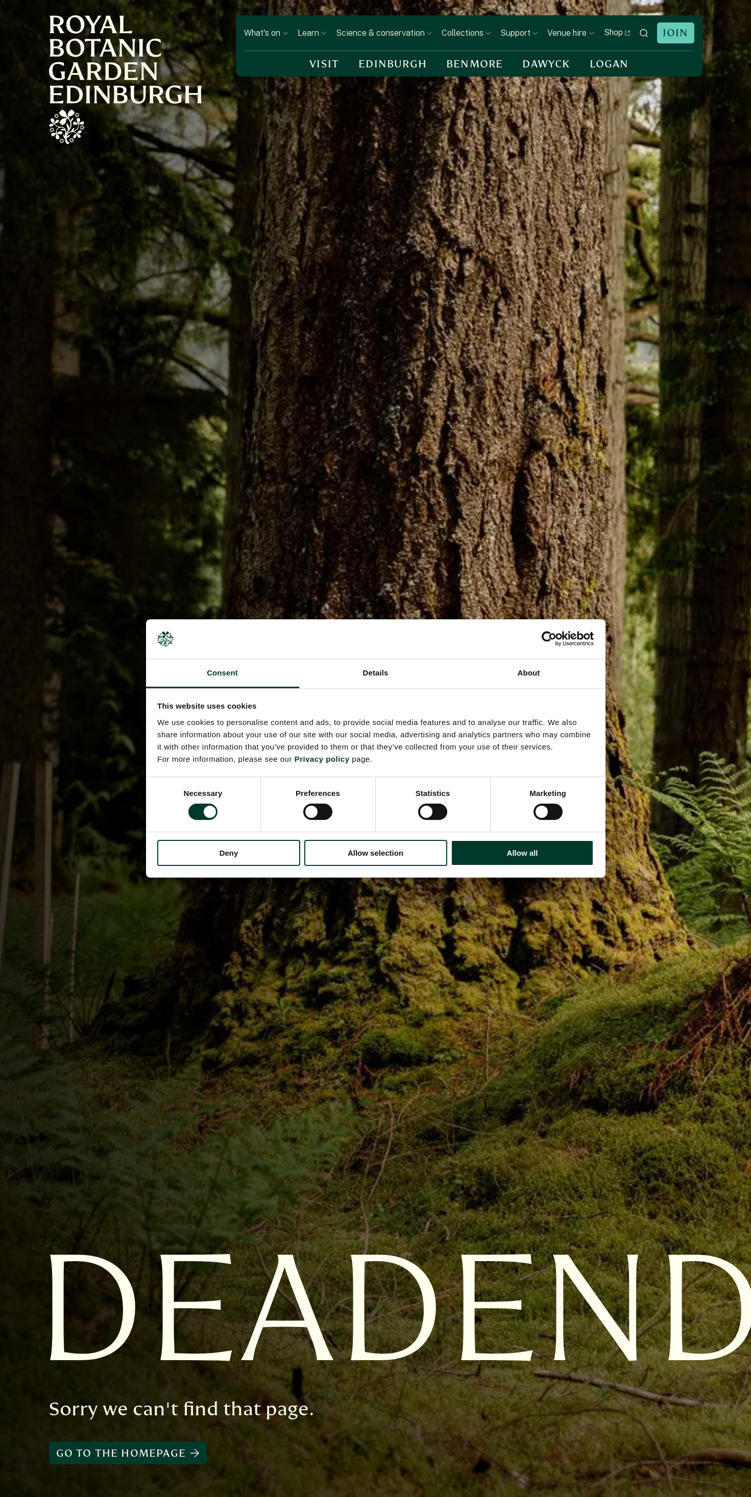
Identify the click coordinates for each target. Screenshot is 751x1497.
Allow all (522, 853)
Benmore (474, 64)
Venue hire (570, 33)
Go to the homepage (128, 1453)
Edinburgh (392, 64)
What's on (266, 33)
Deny (229, 853)
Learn (312, 33)
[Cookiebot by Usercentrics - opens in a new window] (549, 638)
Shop (617, 32)
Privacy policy (322, 759)
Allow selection (375, 853)
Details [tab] (376, 672)
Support (519, 33)
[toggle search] (644, 32)
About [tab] (529, 672)
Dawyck (546, 64)
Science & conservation (384, 33)
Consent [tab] (222, 672)
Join (676, 33)
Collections (466, 33)
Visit (324, 64)
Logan (609, 64)
